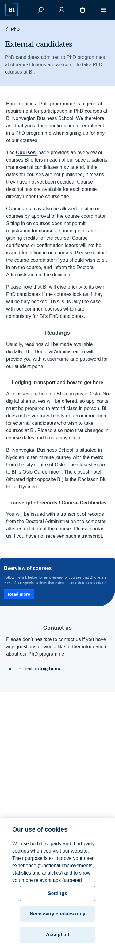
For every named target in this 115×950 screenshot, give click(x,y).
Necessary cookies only (57, 916)
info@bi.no (47, 668)
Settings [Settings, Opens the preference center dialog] (57, 896)
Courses (26, 152)
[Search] (41, 9)
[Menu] (103, 9)
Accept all (57, 937)
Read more (19, 594)
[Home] (11, 9)
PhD (12, 29)
